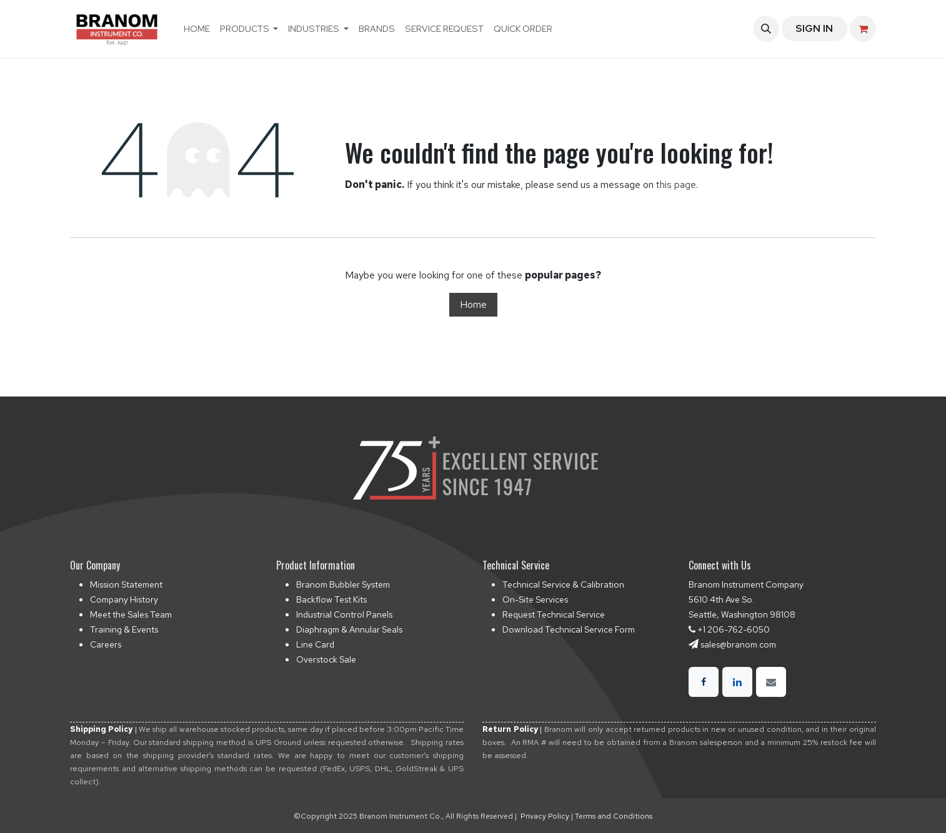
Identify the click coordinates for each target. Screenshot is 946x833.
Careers (105, 644)
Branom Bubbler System (343, 584)
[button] (766, 29)
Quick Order (523, 28)
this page (676, 184)
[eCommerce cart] (863, 29)
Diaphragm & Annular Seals (349, 629)
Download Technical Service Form (568, 629)
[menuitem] (197, 29)
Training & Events (124, 629)
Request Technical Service (553, 614)
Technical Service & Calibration (563, 584)
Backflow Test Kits (331, 599)
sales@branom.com (738, 644)
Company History (124, 599)
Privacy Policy (544, 816)
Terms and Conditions (613, 816)
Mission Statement (126, 584)
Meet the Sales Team (131, 614)
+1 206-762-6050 (733, 629)
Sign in (814, 28)
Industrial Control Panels (344, 614)
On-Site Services (535, 599)
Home (473, 304)
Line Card (315, 644)
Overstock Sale (326, 659)
